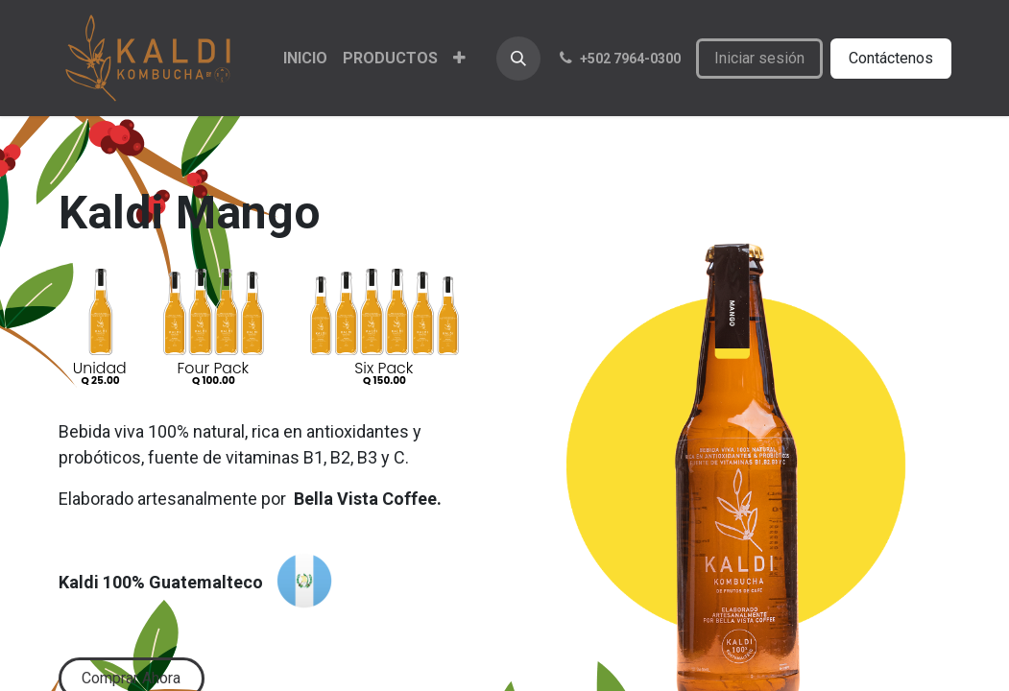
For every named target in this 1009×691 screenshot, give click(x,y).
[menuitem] (305, 58)
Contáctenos (891, 58)
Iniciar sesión (759, 58)
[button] (518, 58)
